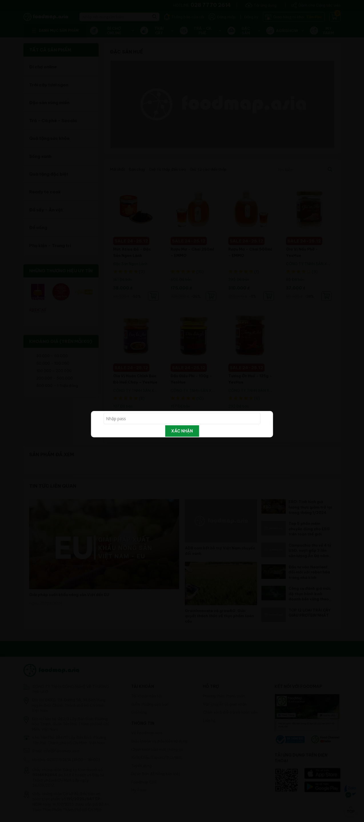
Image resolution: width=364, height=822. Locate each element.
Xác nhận (182, 431)
